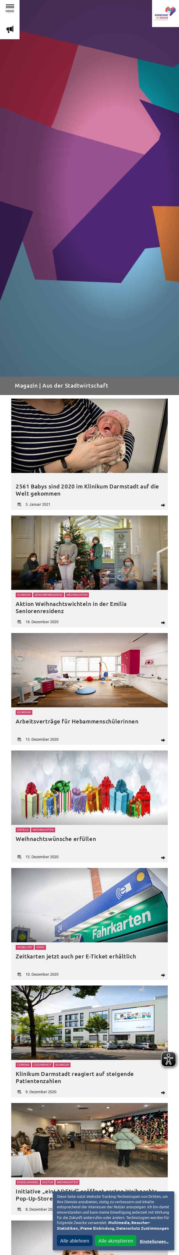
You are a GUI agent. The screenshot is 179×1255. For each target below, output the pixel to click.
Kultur (47, 1182)
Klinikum (24, 594)
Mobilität (24, 947)
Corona (23, 1064)
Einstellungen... (154, 1241)
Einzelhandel (28, 1182)
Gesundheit (42, 1064)
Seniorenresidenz (49, 594)
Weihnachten (76, 594)
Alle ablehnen (74, 1240)
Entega (23, 829)
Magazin (26, 385)
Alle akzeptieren (115, 1240)
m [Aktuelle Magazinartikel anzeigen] (9, 29)
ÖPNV (40, 947)
